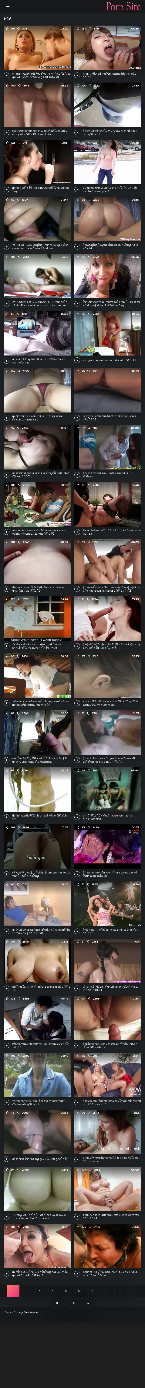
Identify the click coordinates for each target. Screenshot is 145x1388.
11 (57, 1369)
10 (131, 1357)
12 (74, 1369)
